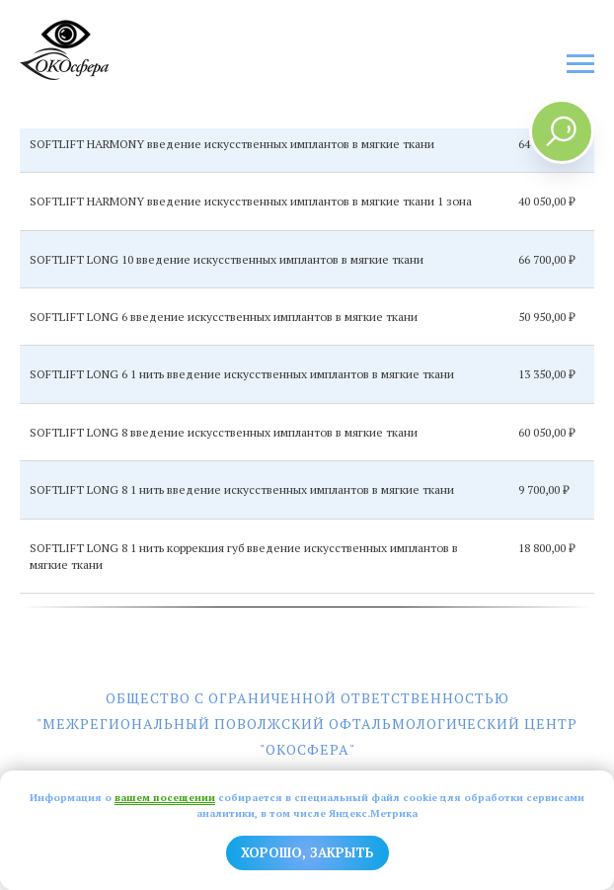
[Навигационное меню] (580, 64)
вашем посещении (165, 797)
